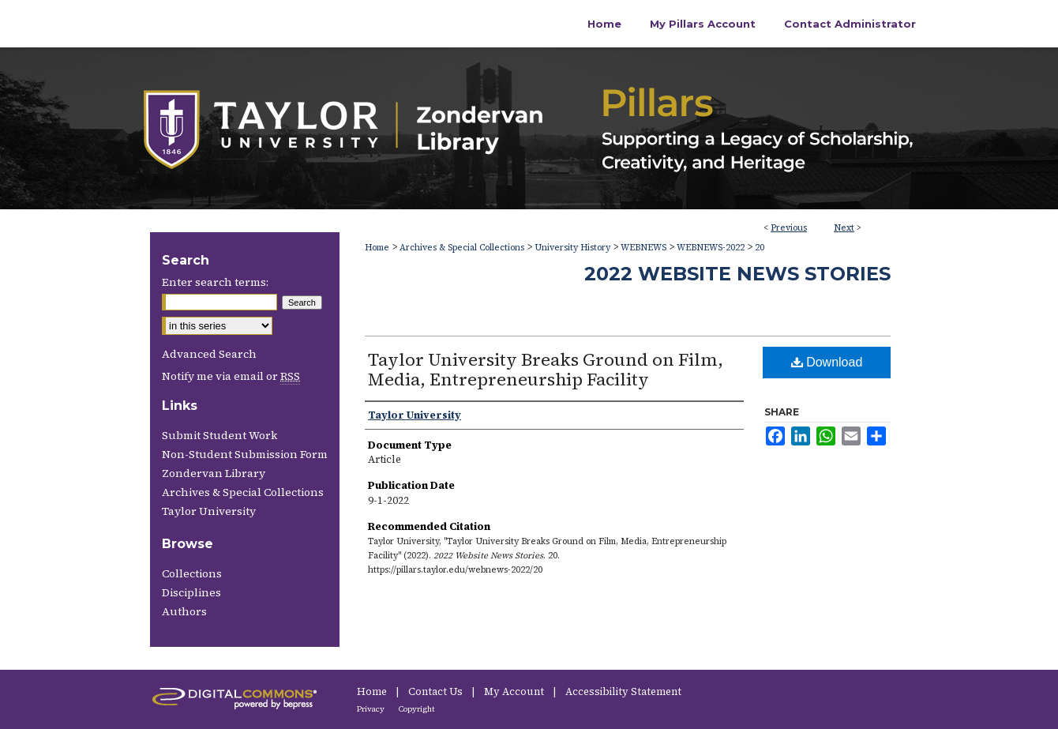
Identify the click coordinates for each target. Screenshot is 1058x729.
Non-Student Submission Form (245, 454)
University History (572, 248)
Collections (192, 573)
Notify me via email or (231, 376)
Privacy (371, 709)
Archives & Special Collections (462, 248)
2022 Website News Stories (737, 273)
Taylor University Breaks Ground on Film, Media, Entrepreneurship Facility (545, 369)
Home (377, 248)
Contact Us (436, 691)
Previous (789, 228)
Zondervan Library (213, 473)
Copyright (417, 709)
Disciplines (191, 592)
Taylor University (209, 511)
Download (827, 362)
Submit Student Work (219, 435)
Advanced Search (209, 354)
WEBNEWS (643, 248)
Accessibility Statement (623, 691)
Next (844, 228)
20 (759, 248)
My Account (515, 691)
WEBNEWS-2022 (711, 248)
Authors (184, 611)
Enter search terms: (215, 282)
